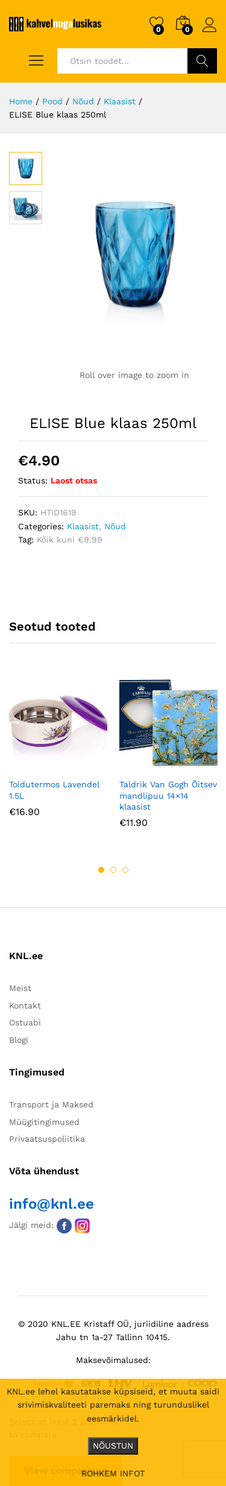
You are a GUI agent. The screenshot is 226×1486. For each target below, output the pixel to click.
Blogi (18, 1040)
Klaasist (83, 526)
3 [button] (125, 870)
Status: (33, 480)
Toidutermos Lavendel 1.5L (54, 789)
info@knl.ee (51, 1203)
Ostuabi (25, 1022)
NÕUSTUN (113, 1445)
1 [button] (101, 870)
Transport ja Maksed (51, 1104)
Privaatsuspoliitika (47, 1139)
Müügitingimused (44, 1122)
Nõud (115, 526)
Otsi (202, 61)
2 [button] (113, 870)
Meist (20, 988)
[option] (58, 753)
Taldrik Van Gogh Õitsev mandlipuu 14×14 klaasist (168, 795)
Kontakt (25, 1005)
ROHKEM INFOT (113, 1473)
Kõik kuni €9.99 (69, 539)
